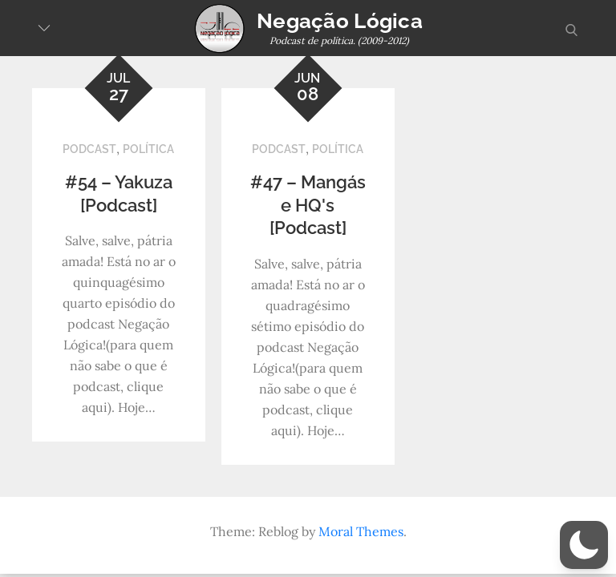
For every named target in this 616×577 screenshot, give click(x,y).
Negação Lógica (340, 21)
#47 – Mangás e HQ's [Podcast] (308, 204)
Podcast (89, 149)
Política (148, 149)
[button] (584, 545)
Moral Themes (360, 531)
